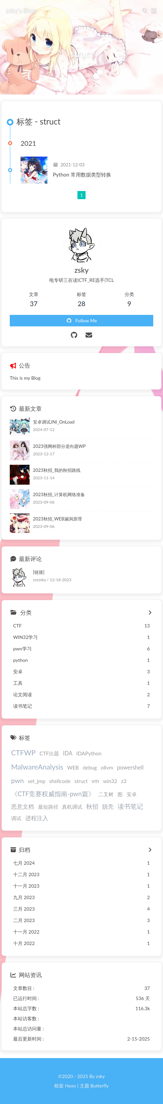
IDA (67, 753)
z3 (123, 781)
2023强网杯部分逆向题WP (59, 446)
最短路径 (48, 807)
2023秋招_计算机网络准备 (59, 494)
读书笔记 (130, 806)
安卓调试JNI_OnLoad (53, 422)
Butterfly (99, 1085)
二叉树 (105, 794)
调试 (16, 818)
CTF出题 (49, 753)
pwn (17, 780)
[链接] (38, 572)
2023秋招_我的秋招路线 (56, 470)
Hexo (70, 1085)
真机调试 (72, 807)
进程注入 (36, 818)
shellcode (59, 781)
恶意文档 (22, 806)
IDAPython (89, 753)
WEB (73, 767)
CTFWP (23, 752)
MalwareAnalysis (37, 766)
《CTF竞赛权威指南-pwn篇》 (53, 794)
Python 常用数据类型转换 (82, 174)
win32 (110, 781)
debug (90, 767)
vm (95, 781)
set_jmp (36, 781)
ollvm (107, 767)
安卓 (132, 794)
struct (81, 781)
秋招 (92, 806)
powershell (130, 767)
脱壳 (107, 806)
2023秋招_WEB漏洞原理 (57, 518)
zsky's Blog (20, 10)
